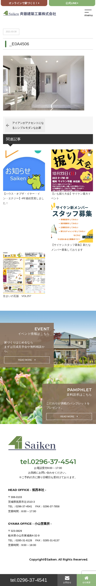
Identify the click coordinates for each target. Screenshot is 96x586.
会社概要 (86, 580)
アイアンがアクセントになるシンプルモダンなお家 (28, 125)
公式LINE (72, 3)
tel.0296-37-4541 (28, 580)
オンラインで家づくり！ (24, 3)
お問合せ (67, 580)
